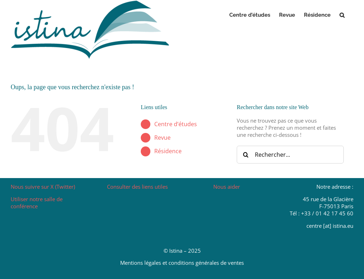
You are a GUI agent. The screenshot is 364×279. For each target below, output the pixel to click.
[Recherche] (246, 154)
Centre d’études (175, 124)
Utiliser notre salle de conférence (37, 202)
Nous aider (226, 186)
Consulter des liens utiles (137, 186)
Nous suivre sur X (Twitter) (43, 186)
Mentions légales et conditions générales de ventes (182, 262)
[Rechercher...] (290, 154)
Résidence (168, 151)
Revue (162, 137)
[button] (341, 15)
